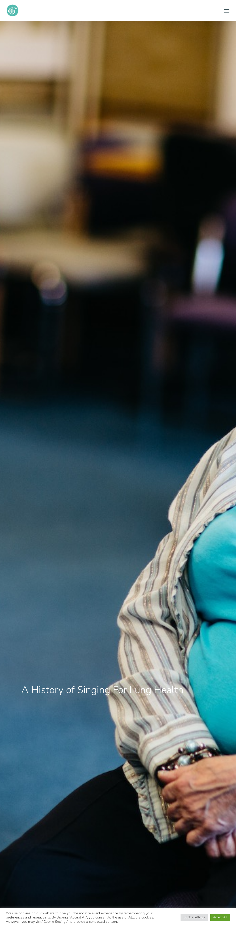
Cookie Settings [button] (194, 917)
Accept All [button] (220, 917)
